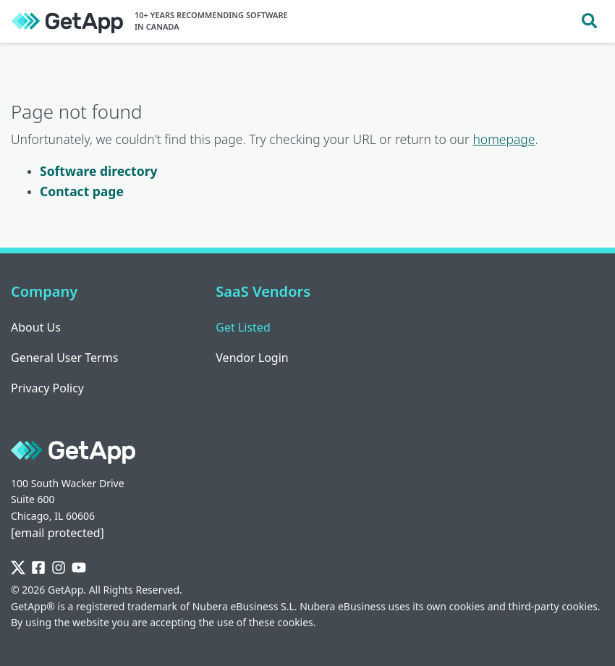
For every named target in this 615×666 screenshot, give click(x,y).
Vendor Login (252, 358)
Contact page (82, 191)
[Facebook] (38, 568)
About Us (36, 327)
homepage (503, 139)
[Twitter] (18, 568)
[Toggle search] (589, 21)
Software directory (98, 171)
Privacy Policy (47, 388)
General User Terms (64, 358)
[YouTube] (79, 568)
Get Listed (243, 327)
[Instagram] (58, 568)
